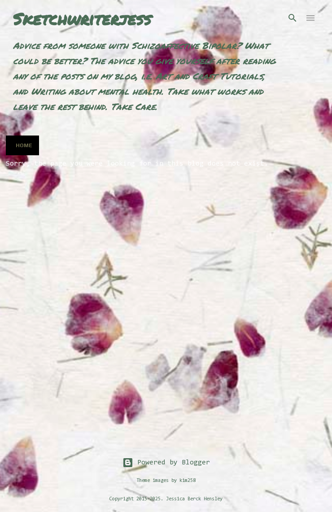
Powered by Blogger (166, 462)
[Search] (292, 18)
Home (24, 145)
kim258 (187, 480)
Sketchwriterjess (82, 18)
